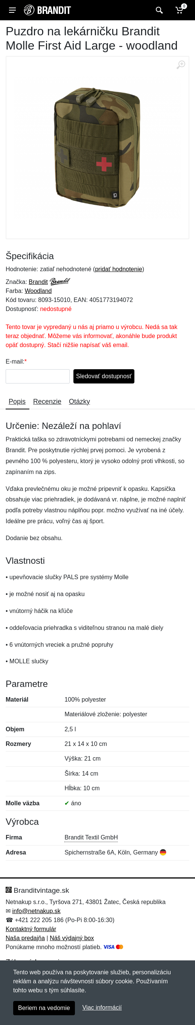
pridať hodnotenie (118, 269)
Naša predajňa (25, 938)
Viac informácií (102, 1007)
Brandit (38, 282)
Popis (17, 401)
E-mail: (15, 361)
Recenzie (47, 401)
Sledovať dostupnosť (104, 376)
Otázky (79, 401)
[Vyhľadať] (158, 10)
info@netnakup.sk (36, 911)
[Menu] (12, 10)
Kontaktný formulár (31, 929)
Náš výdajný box (72, 938)
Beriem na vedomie (44, 1008)
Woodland (38, 291)
